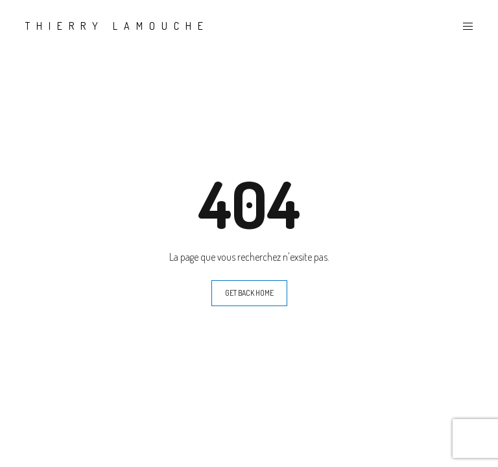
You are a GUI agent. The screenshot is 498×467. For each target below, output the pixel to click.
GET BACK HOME (249, 293)
